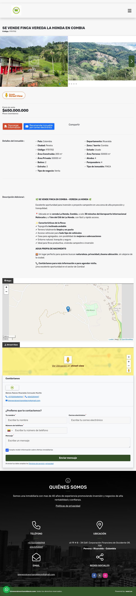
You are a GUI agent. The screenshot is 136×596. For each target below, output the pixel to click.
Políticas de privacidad (68, 506)
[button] (59, 83)
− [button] (6, 292)
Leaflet (111, 339)
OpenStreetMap (127, 339)
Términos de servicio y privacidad (41, 464)
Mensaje (10, 436)
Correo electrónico (77, 415)
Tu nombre (11, 415)
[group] (34, 61)
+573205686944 (15, 397)
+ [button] (6, 287)
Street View (14, 95)
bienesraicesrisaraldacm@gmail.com (24, 400)
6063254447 (33, 397)
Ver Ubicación (60, 365)
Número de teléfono (15, 425)
